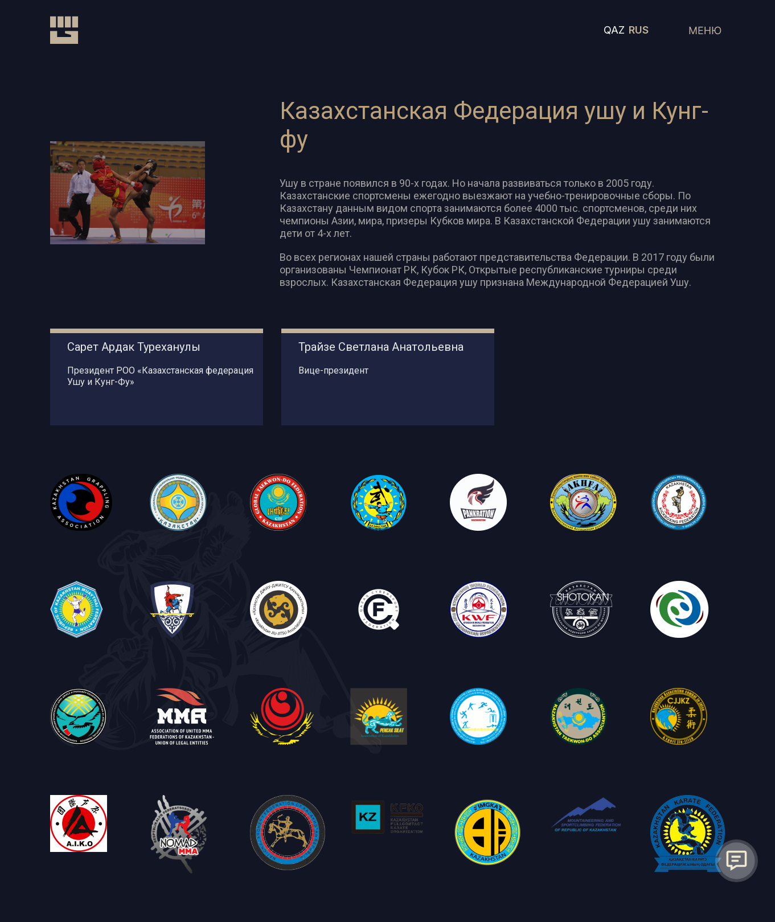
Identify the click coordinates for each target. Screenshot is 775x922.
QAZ (614, 31)
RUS (639, 31)
